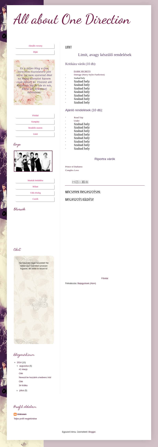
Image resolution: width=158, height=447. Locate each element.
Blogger (91, 432)
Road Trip (78, 117)
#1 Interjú (23, 369)
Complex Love (72, 170)
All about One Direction (72, 19)
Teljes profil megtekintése (25, 419)
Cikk (21, 373)
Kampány (35, 121)
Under (77, 120)
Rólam (35, 186)
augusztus (24, 366)
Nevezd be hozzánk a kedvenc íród (35, 377)
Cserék (35, 199)
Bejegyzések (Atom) (86, 283)
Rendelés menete (35, 128)
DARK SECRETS (82, 71)
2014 (19, 362)
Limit (35, 134)
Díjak (35, 52)
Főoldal (104, 278)
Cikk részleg (35, 193)
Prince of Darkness (73, 166)
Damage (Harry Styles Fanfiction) (89, 74)
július (22, 390)
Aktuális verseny (35, 46)
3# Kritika (23, 385)
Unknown (21, 414)
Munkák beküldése (35, 180)
